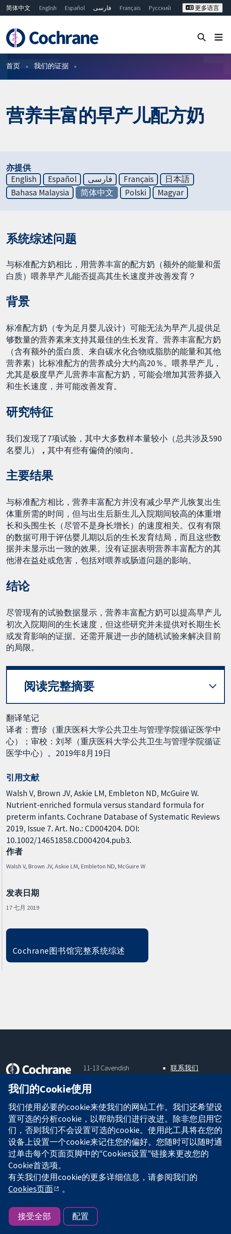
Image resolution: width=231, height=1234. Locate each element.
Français (130, 8)
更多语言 (202, 8)
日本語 (177, 179)
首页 (13, 65)
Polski (135, 192)
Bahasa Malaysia (40, 192)
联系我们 (184, 1067)
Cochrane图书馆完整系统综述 (69, 950)
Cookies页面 (30, 1189)
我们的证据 (51, 65)
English (48, 8)
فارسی (102, 8)
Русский (160, 8)
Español (75, 8)
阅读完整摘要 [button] (59, 686)
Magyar (170, 192)
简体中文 (18, 8)
